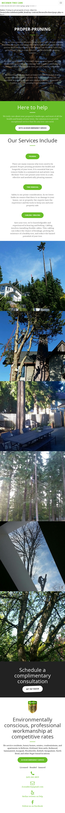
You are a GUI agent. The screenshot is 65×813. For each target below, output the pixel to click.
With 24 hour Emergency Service (33, 128)
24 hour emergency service (32, 760)
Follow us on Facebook (32, 806)
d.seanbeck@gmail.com (32, 787)
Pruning (32, 156)
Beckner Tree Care (12, 2)
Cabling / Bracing (32, 215)
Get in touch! (33, 689)
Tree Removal (33, 187)
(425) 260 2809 (32, 777)
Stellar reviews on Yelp (32, 796)
